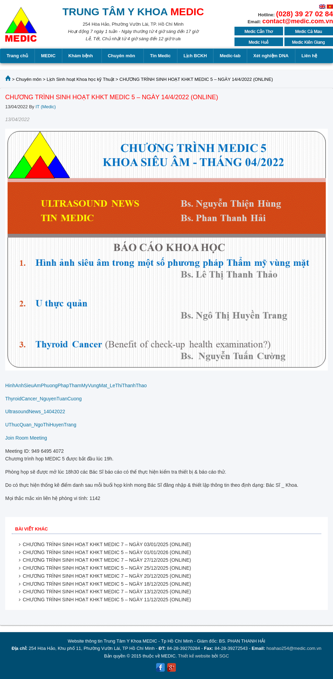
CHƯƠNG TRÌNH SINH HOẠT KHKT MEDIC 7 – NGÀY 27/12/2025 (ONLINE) (107, 560)
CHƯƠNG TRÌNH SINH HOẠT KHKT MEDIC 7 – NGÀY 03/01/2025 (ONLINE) (107, 544)
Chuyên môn (122, 56)
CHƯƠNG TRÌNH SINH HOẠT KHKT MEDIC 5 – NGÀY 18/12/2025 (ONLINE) (107, 584)
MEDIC (48, 55)
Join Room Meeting (26, 438)
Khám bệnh (81, 56)
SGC (224, 656)
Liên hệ (309, 55)
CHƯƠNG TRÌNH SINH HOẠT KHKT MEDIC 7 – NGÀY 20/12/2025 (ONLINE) (107, 576)
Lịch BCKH (195, 55)
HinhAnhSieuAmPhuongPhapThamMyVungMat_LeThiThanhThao (76, 385)
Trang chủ (17, 55)
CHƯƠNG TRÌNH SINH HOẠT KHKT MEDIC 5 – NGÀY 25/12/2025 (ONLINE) (107, 568)
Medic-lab (230, 55)
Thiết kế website (194, 656)
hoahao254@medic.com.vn (293, 648)
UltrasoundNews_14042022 (35, 411)
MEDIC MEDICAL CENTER (21, 28)
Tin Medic (160, 55)
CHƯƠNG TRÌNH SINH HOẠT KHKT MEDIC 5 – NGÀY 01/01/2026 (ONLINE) (107, 552)
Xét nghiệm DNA (271, 55)
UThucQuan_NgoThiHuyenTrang (40, 424)
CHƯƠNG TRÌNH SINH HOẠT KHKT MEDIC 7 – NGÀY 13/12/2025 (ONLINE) (107, 591)
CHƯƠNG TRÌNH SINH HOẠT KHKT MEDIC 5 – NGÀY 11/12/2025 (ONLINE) (107, 599)
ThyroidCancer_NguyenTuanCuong (43, 398)
